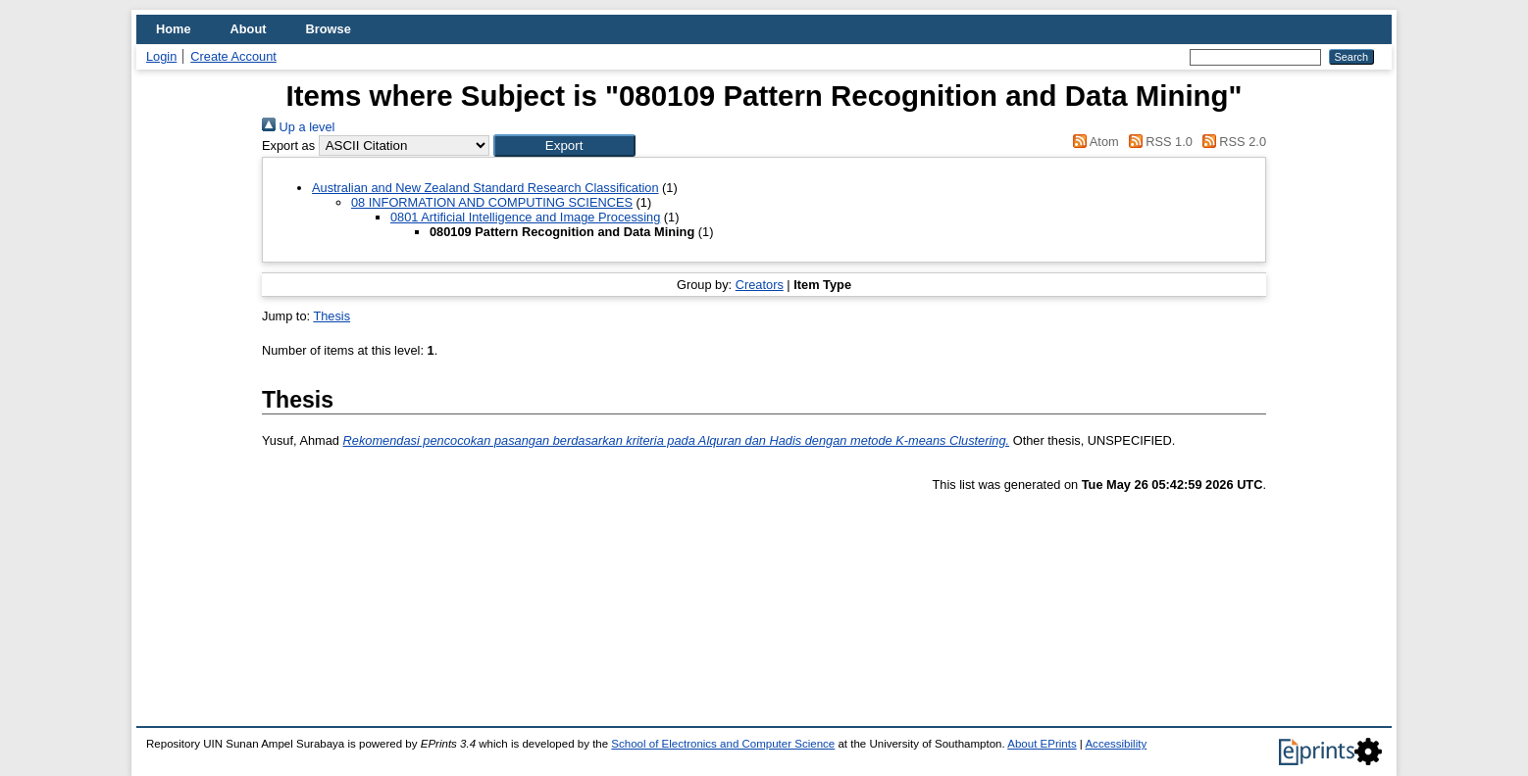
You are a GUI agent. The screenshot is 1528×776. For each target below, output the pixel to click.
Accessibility (1115, 744)
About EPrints (1041, 744)
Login (161, 56)
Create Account (233, 56)
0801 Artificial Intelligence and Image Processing (525, 217)
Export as (288, 145)
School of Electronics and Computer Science (723, 744)
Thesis (331, 316)
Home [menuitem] (173, 29)
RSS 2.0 (1231, 141)
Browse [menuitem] (328, 29)
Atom (1093, 141)
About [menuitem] (248, 29)
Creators (760, 284)
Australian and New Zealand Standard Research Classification (485, 187)
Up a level (298, 127)
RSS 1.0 (1157, 141)
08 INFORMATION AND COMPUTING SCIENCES (492, 202)
